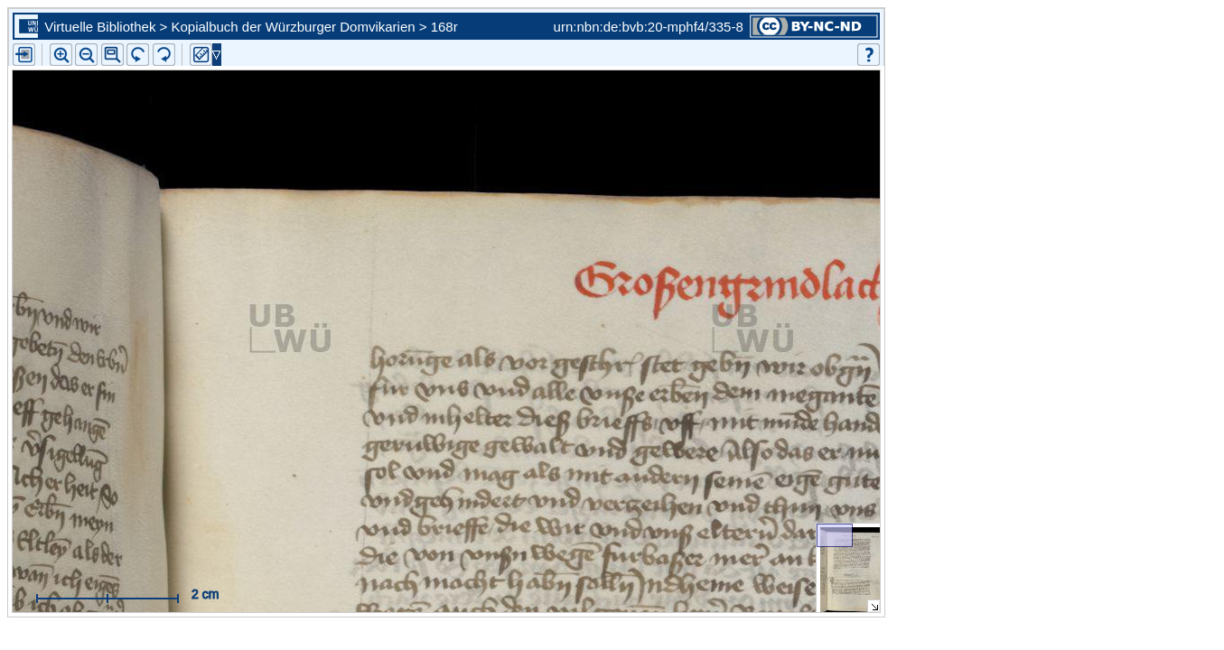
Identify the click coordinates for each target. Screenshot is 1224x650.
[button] (112, 54)
